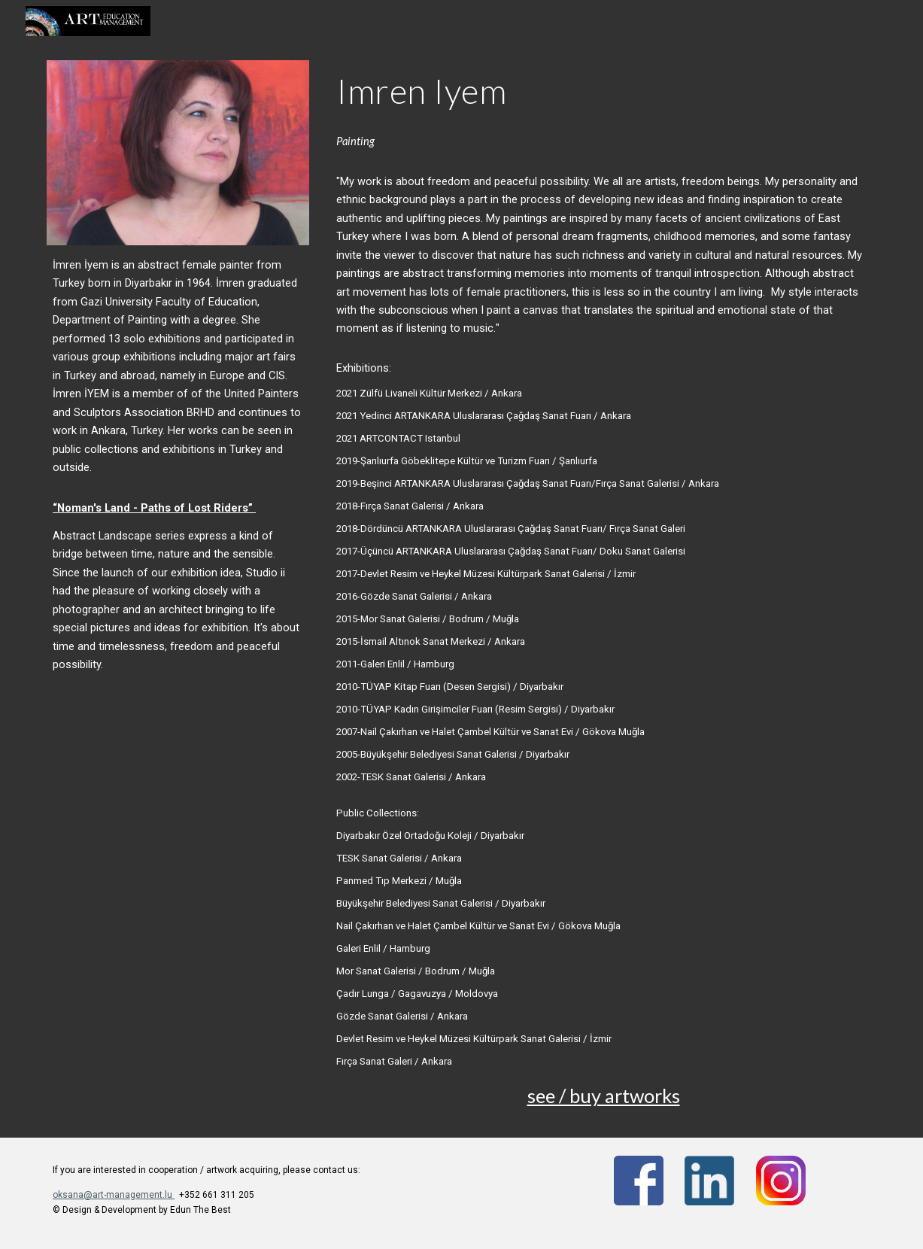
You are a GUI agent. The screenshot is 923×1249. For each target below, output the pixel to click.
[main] (178, 465)
